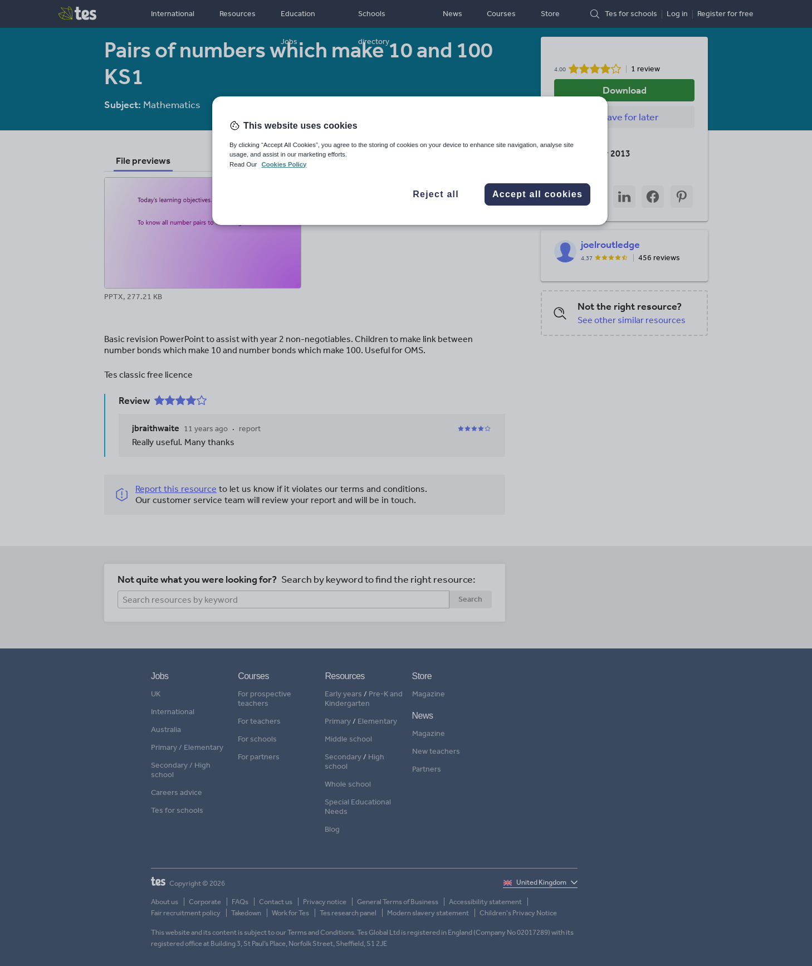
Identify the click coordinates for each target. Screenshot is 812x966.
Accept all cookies (537, 194)
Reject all (436, 194)
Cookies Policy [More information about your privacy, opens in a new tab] (283, 164)
